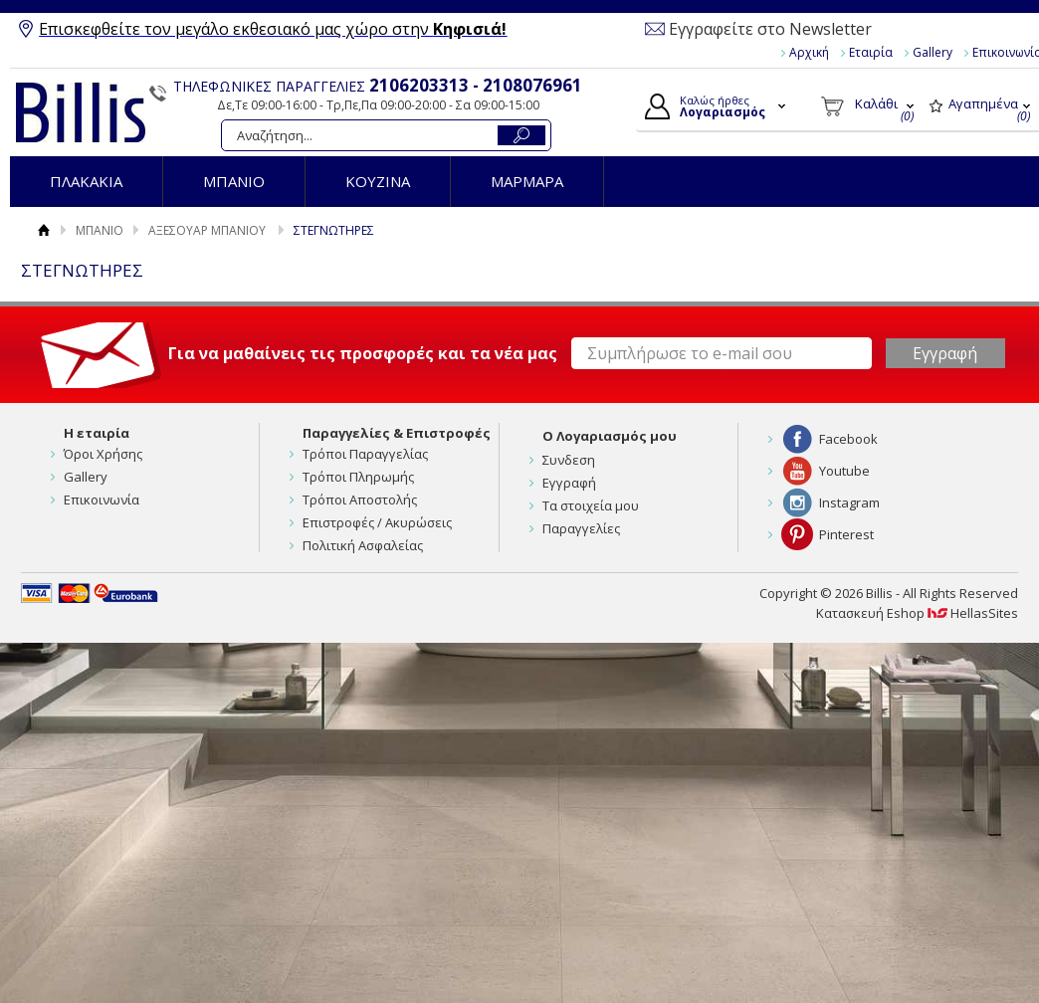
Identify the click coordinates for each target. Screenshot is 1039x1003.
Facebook (848, 439)
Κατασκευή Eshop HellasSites (917, 613)
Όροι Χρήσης (103, 454)
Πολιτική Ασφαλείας (363, 545)
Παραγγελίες (581, 528)
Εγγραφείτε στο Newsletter (770, 29)
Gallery (932, 52)
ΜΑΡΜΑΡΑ (527, 181)
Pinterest (846, 534)
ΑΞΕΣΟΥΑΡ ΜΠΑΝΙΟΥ (207, 230)
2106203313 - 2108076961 (475, 85)
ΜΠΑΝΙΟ (234, 181)
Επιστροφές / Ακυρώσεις (377, 522)
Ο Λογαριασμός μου (609, 436)
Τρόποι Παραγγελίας (365, 454)
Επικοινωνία (101, 499)
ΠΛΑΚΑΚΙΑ (86, 181)
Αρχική (809, 52)
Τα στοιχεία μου (590, 505)
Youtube (844, 471)
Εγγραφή (569, 483)
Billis (80, 112)
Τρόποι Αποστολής (360, 499)
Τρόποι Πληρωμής (358, 477)
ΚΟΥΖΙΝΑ (377, 181)
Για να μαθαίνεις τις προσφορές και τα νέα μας (362, 353)
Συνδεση (568, 460)
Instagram (849, 502)
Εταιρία (871, 52)
